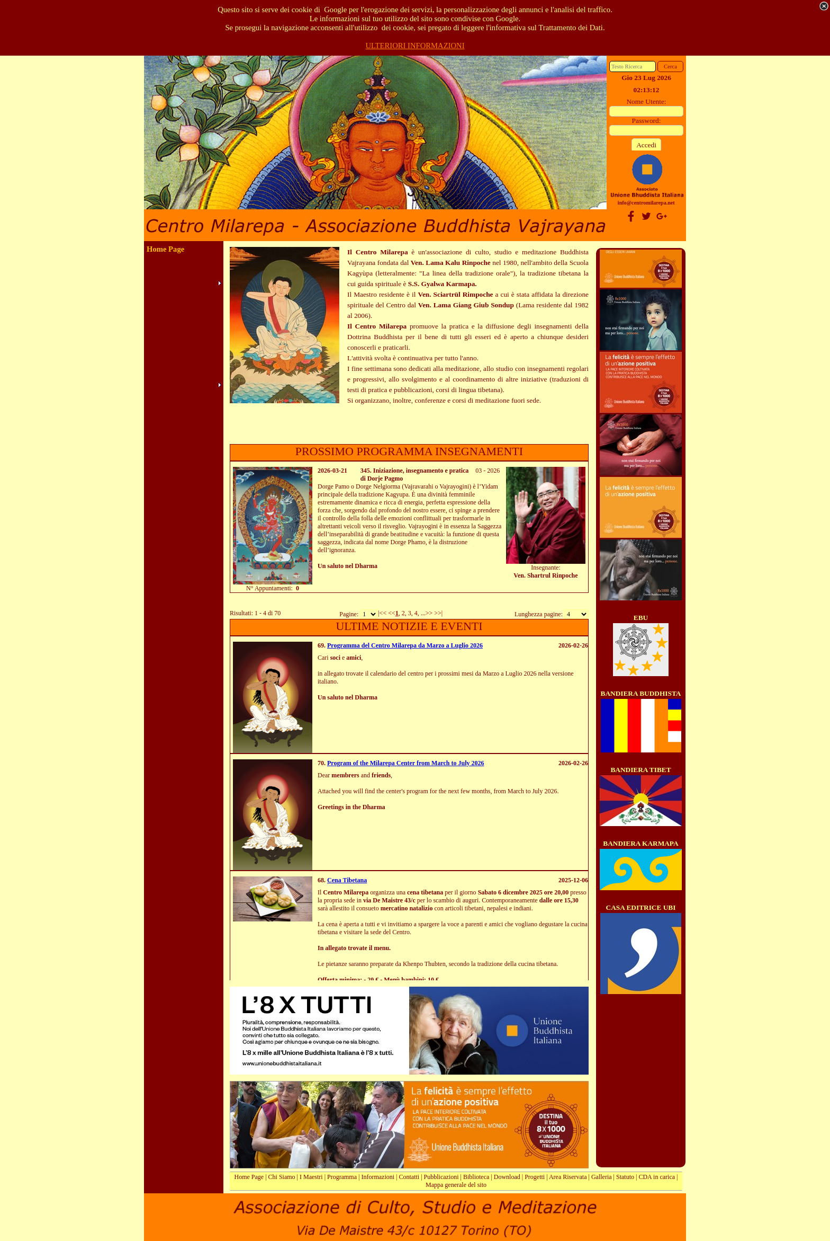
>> (429, 613)
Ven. (519, 575)
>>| (438, 613)
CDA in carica (656, 1177)
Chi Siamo (281, 1177)
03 (478, 470)
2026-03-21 (332, 470)
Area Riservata (568, 1177)
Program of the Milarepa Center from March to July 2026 (405, 763)
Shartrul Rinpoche (552, 575)
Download (507, 1177)
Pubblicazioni (441, 1177)
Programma (342, 1177)
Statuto (625, 1177)
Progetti (535, 1177)
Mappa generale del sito (456, 1185)
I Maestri (311, 1177)
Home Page (249, 1177)
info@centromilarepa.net (646, 203)
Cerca (670, 66)
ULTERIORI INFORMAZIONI (414, 45)
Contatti (409, 1177)
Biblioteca (476, 1177)
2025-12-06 (573, 880)
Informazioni (377, 1177)
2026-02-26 (573, 645)
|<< (382, 613)
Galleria (601, 1177)
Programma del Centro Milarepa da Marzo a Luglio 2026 (405, 645)
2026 (493, 470)
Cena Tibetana (347, 880)
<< (391, 613)
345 (365, 470)
